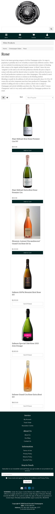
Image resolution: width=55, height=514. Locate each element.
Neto (34, 509)
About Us (28, 435)
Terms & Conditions (30, 478)
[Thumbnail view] (3, 97)
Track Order (27, 422)
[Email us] (22, 488)
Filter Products (9, 43)
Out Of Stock (27, 304)
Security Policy (27, 460)
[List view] (7, 97)
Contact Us (27, 441)
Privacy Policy (27, 454)
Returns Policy (27, 457)
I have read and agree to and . (27, 478)
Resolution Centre (27, 426)
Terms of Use (27, 450)
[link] (26, 488)
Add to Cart (27, 150)
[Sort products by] (40, 97)
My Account (27, 419)
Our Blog (27, 438)
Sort (21, 97)
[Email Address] (27, 474)
